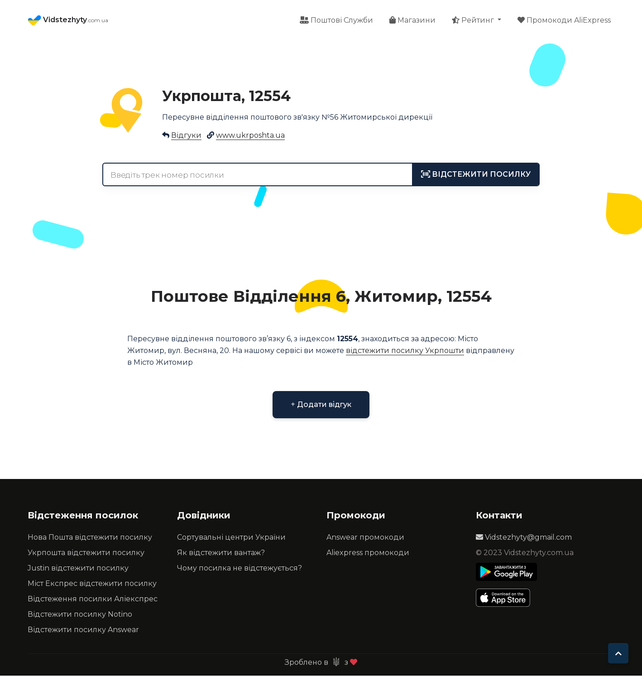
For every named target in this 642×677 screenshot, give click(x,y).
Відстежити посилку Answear (83, 631)
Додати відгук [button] (321, 405)
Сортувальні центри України (231, 538)
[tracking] (476, 176)
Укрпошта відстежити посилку (86, 554)
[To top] (618, 653)
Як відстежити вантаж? (221, 554)
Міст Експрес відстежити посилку (92, 584)
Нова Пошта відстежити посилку (90, 538)
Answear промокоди (365, 538)
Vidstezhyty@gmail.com (524, 538)
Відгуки (186, 136)
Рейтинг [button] (474, 20)
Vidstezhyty (68, 21)
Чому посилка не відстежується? (239, 569)
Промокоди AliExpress (564, 20)
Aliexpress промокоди (367, 554)
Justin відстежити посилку (78, 569)
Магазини (412, 20)
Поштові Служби (336, 20)
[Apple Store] (506, 599)
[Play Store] (506, 573)
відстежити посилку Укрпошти (405, 352)
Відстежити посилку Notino (80, 615)
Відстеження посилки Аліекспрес (93, 600)
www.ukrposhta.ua (250, 136)
